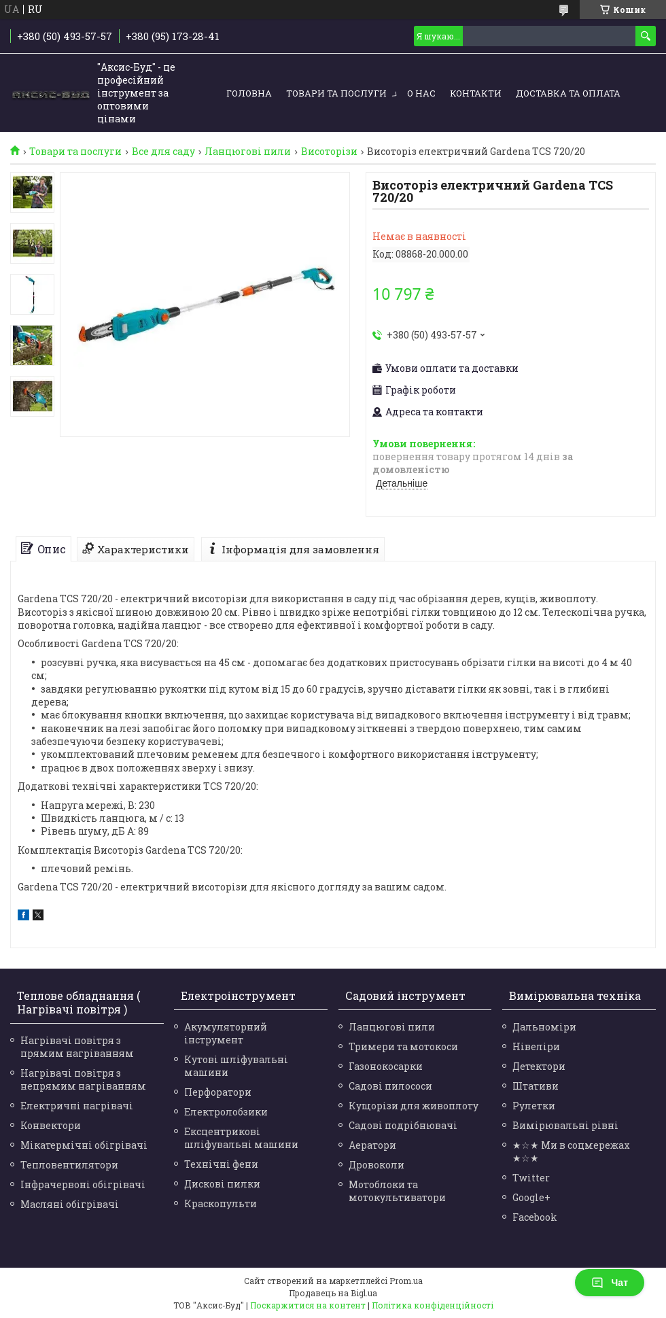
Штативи (535, 1085)
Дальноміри (544, 1026)
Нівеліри (536, 1046)
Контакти (476, 93)
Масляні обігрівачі (69, 1204)
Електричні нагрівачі (76, 1105)
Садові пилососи (390, 1085)
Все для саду (163, 151)
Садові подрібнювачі (403, 1125)
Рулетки (533, 1105)
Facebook (534, 1217)
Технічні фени (221, 1164)
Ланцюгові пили (248, 151)
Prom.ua (406, 1280)
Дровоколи (376, 1164)
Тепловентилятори (69, 1164)
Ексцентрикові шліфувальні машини (241, 1138)
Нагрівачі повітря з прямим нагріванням (77, 1047)
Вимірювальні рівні (565, 1125)
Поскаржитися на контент (308, 1305)
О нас (421, 93)
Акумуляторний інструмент (225, 1033)
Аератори (372, 1145)
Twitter (531, 1177)
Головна (249, 93)
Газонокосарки (386, 1066)
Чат (609, 1283)
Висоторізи (329, 151)
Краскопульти (220, 1203)
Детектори (538, 1066)
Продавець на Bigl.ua (333, 1292)
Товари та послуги (336, 93)
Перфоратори (217, 1092)
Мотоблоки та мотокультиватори (397, 1191)
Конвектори (50, 1125)
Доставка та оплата (568, 93)
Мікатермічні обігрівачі (83, 1145)
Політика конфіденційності (432, 1305)
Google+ (531, 1197)
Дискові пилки (222, 1183)
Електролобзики (226, 1111)
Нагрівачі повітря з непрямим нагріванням (83, 1079)
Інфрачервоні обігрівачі (82, 1184)
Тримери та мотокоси (403, 1046)
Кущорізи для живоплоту (413, 1105)
